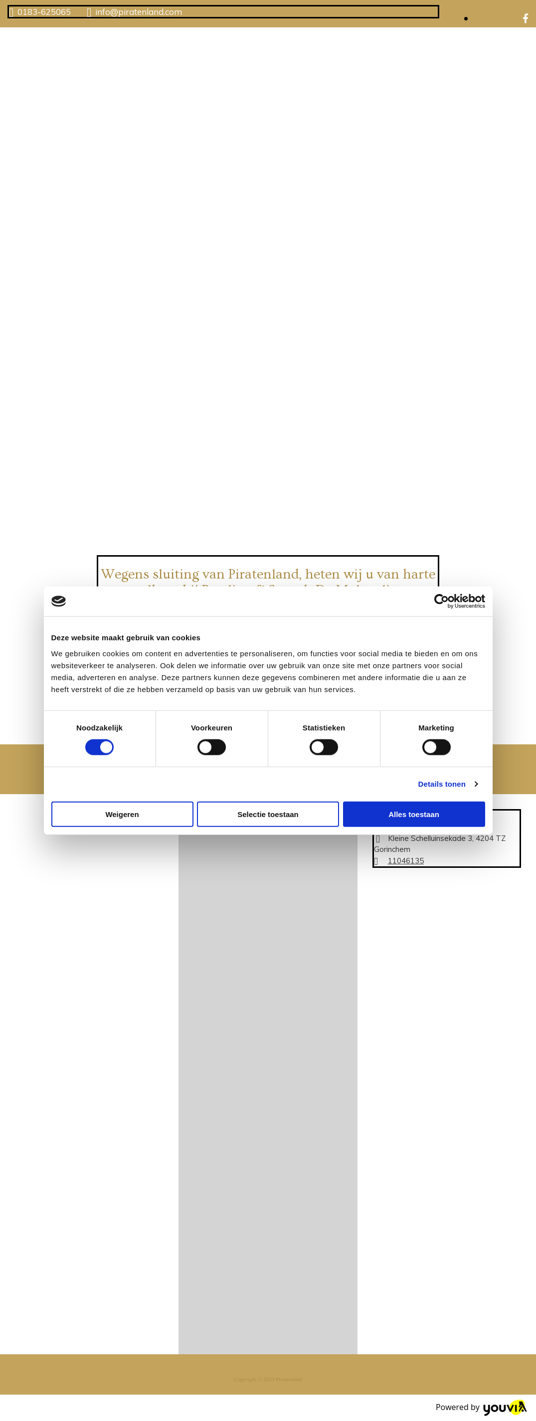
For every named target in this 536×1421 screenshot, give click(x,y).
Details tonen (442, 784)
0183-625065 (44, 11)
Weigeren (122, 814)
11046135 (406, 860)
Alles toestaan (413, 814)
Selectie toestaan (268, 814)
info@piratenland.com (138, 11)
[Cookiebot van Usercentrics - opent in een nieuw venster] (441, 601)
